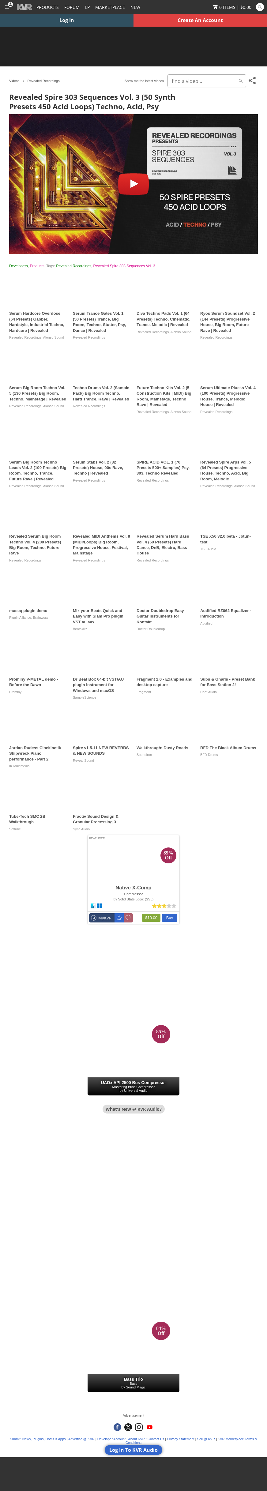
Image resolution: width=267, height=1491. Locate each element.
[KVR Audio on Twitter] (128, 1427)
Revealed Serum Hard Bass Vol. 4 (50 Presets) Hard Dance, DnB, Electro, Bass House (163, 544)
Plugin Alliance (20, 617)
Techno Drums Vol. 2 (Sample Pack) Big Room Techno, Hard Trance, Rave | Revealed (101, 393)
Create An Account (200, 20)
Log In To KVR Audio (133, 1450)
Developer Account (111, 1439)
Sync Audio (81, 829)
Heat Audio (208, 692)
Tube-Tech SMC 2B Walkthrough (27, 819)
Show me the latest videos (144, 81)
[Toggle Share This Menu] (252, 81)
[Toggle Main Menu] (7, 7)
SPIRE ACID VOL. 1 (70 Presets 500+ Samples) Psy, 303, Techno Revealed (163, 468)
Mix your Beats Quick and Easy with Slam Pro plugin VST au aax (98, 616)
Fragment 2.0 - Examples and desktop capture (165, 682)
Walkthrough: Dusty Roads (162, 748)
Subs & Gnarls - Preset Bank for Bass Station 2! (227, 682)
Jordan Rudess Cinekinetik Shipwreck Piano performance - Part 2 (35, 753)
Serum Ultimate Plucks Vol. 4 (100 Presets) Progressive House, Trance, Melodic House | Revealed (228, 396)
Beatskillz (80, 629)
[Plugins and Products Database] (47, 7)
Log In (66, 20)
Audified (206, 623)
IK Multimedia (19, 766)
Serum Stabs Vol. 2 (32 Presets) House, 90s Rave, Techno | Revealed (98, 468)
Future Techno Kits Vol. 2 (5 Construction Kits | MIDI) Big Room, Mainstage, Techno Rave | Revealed (164, 396)
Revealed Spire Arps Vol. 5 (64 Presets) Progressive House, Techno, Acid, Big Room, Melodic (225, 470)
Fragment (144, 692)
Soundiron (144, 755)
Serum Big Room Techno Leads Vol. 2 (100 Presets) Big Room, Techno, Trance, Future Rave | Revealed (37, 470)
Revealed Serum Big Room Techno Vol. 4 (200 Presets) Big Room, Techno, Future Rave (35, 544)
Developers (18, 266)
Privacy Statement (180, 1439)
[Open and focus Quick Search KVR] (260, 7)
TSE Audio (208, 549)
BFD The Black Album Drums (228, 748)
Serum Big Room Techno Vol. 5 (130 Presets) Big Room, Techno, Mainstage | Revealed (37, 393)
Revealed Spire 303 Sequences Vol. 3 (124, 266)
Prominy (15, 692)
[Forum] (72, 7)
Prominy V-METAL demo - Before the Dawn (33, 682)
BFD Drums (209, 755)
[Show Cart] (232, 7)
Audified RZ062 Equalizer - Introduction (225, 613)
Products (37, 266)
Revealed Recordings (73, 266)
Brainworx (40, 617)
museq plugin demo (28, 610)
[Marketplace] (110, 7)
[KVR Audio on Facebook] (117, 1427)
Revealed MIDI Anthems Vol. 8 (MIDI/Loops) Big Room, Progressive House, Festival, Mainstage (101, 544)
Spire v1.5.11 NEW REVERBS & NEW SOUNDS (101, 751)
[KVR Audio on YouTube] (149, 1427)
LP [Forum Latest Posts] (87, 7)
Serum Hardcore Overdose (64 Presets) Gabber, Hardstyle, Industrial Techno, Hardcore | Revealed (36, 321)
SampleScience (84, 697)
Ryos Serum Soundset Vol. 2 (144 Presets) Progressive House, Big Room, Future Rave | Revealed (227, 321)
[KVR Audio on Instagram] (139, 1427)
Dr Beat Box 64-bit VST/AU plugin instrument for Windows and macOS (98, 685)
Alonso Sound (53, 337)
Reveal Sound (83, 760)
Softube (15, 829)
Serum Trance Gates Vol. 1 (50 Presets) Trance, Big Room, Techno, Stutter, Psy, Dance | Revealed (99, 321)
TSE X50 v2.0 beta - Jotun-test (225, 539)
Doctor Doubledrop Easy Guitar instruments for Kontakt (160, 616)
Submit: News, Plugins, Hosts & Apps (38, 1439)
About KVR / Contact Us (146, 1439)
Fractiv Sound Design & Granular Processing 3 (95, 819)
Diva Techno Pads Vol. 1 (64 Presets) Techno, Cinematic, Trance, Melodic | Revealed (163, 319)
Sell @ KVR (206, 1439)
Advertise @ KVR (81, 1439)
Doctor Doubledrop (151, 629)
